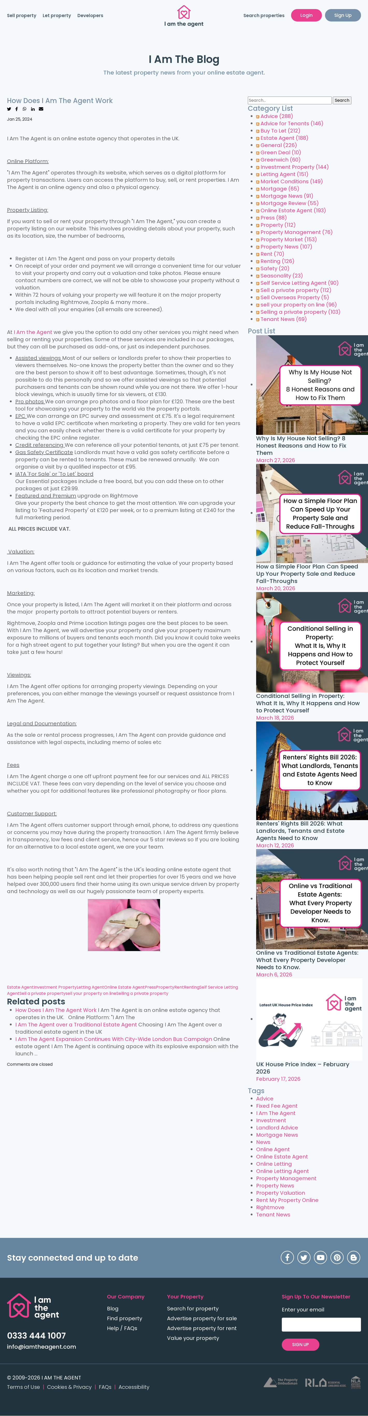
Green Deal (281, 152)
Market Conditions (292, 181)
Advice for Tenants (292, 123)
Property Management (297, 232)
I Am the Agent (33, 332)
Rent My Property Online (287, 1200)
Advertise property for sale (202, 1318)
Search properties (264, 16)
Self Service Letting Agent (300, 283)
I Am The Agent (275, 1113)
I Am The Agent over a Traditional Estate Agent (76, 1024)
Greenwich (281, 159)
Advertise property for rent (202, 1328)
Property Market (289, 239)
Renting (191, 987)
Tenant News (284, 319)
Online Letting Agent (282, 1171)
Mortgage (280, 188)
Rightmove (270, 1207)
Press (150, 987)
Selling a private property (142, 993)
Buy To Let (280, 130)
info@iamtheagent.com (41, 1347)
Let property (57, 16)
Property (165, 987)
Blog (113, 1308)
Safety (275, 268)
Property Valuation (280, 1192)
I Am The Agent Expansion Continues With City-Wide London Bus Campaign (113, 1039)
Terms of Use (23, 1387)
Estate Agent (20, 987)
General (279, 145)
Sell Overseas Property (295, 297)
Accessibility (134, 1387)
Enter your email (303, 1309)
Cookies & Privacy (69, 1387)
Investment (271, 1120)
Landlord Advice (277, 1127)
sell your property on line (91, 993)
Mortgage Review (290, 203)
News (263, 1142)
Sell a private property (42, 993)
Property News (286, 246)
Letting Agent (90, 987)
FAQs (105, 1387)
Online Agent (273, 1149)
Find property (124, 1318)
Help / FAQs (122, 1328)
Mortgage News (287, 196)
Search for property (193, 1308)
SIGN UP (303, 1344)
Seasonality (282, 275)
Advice (277, 116)
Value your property (193, 1338)
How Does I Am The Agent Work (56, 1010)
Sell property (21, 16)
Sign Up (343, 15)
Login (306, 15)
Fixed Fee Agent (277, 1106)
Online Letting (274, 1163)
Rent (179, 987)
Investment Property (55, 987)
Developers (90, 16)
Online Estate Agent (124, 987)
